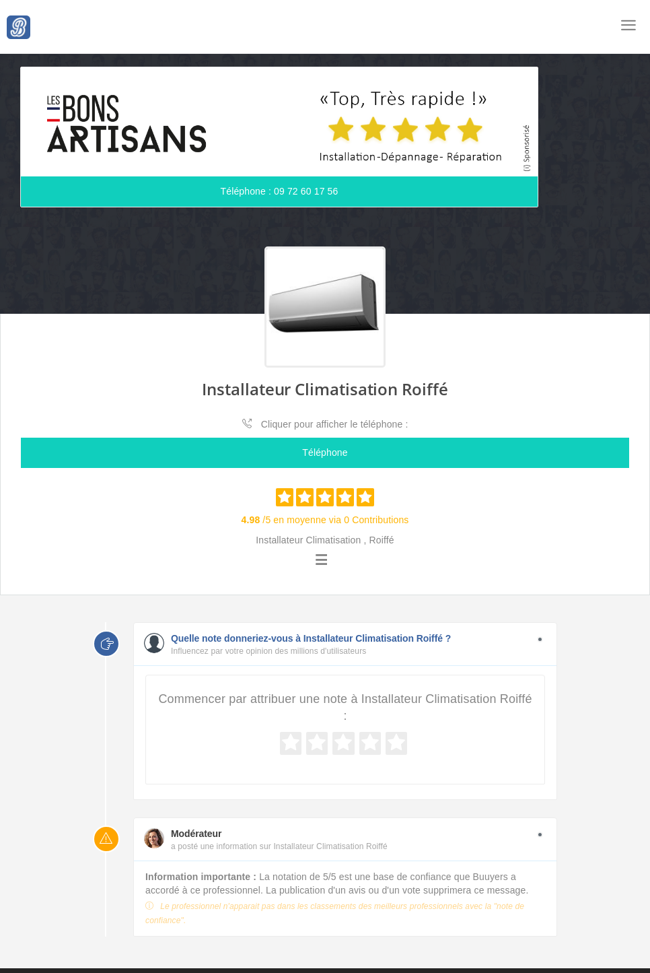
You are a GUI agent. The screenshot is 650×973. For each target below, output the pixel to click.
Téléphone (324, 453)
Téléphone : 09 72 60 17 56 (279, 192)
